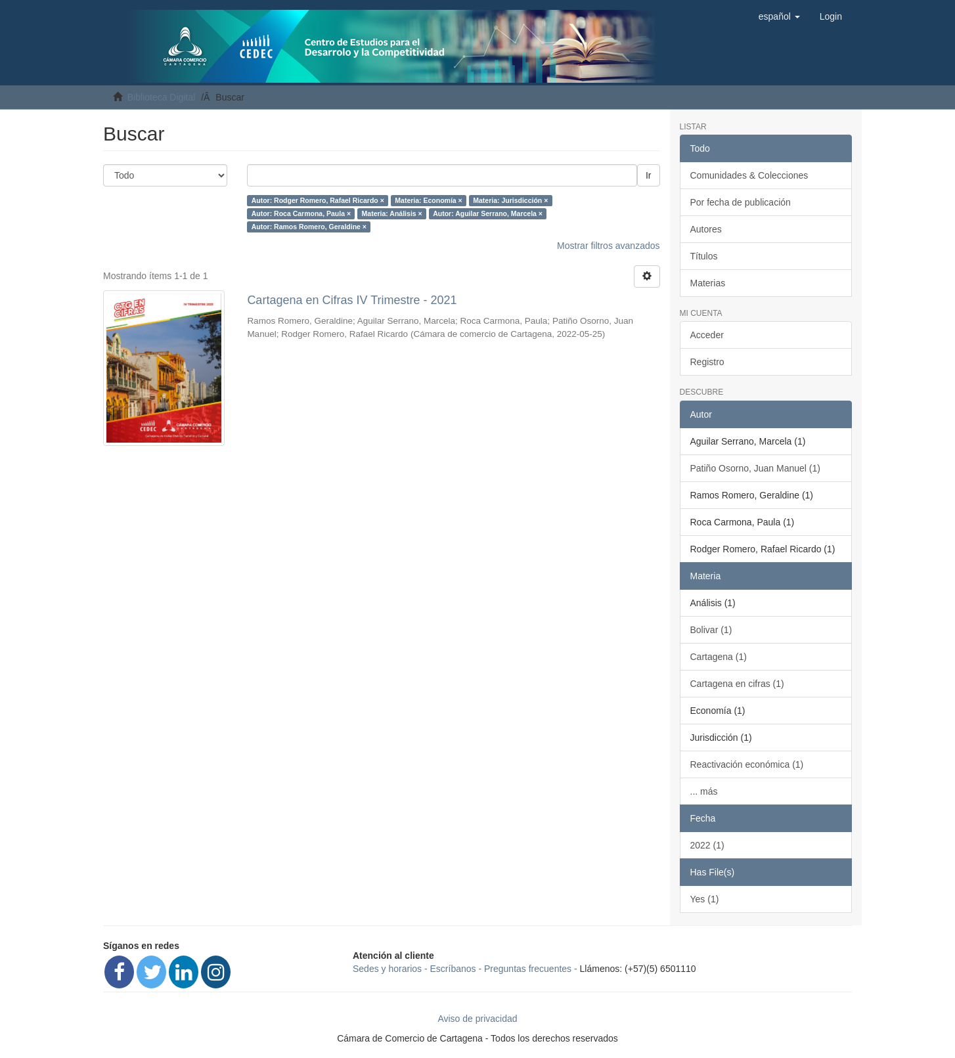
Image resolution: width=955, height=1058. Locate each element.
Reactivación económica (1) (747, 764)
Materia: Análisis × (392, 213)
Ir (649, 175)
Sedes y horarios (387, 968)
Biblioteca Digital (161, 97)
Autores (706, 229)
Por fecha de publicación (740, 202)
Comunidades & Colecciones (749, 175)
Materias (708, 283)
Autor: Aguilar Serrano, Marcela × (488, 213)
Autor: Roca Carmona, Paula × (301, 213)
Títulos (704, 256)
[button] (779, 16)
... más (704, 791)
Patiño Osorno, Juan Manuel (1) (755, 468)
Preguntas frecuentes (527, 968)
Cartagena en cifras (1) (737, 683)
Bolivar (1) (711, 630)
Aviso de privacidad (477, 1018)
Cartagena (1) (718, 656)
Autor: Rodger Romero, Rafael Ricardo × (318, 200)
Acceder (707, 335)
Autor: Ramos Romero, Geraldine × (309, 227)
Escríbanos (453, 968)
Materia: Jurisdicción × (510, 200)
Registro (707, 362)
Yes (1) (704, 899)
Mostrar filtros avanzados (608, 245)
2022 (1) (707, 845)
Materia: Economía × (428, 200)
